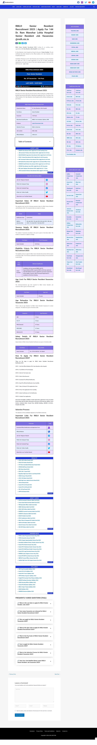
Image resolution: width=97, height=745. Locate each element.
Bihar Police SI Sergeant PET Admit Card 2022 (29, 520)
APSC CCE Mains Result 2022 (25, 478)
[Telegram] (93, 2)
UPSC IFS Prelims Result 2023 (26, 462)
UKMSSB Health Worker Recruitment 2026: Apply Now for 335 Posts (34, 164)
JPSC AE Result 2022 (23, 482)
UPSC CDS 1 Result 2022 (24, 471)
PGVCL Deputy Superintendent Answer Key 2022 (30, 540)
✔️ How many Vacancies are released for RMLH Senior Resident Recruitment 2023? (32, 612)
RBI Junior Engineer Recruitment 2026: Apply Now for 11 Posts (33, 168)
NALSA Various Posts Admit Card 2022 (28, 524)
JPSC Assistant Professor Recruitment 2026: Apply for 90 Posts (33, 170)
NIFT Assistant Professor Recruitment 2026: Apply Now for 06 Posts (34, 159)
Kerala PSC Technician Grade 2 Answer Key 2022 (30, 547)
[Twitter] (85, 2)
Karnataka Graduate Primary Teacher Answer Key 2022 (31, 542)
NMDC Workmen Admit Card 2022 (26, 507)
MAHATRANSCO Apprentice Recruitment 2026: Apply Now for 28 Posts (35, 155)
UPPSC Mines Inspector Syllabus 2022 (27, 575)
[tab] (34, 603)
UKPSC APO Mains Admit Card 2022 (27, 522)
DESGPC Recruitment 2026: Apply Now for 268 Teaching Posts (33, 150)
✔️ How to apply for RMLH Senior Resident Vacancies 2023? (30, 645)
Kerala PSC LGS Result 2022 (25, 487)
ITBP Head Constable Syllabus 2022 (27, 569)
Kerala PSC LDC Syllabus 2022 (26, 571)
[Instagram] (82, 2)
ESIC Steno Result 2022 (24, 469)
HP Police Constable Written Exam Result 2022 (29, 464)
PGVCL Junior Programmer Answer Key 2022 (29, 535)
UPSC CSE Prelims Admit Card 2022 (27, 509)
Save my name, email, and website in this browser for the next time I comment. (34, 711)
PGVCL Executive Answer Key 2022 (27, 538)
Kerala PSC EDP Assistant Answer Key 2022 (29, 555)
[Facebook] (78, 2)
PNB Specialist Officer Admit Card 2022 (28, 504)
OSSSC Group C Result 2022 (25, 476)
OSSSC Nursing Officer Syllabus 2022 (27, 582)
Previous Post (12, 674)
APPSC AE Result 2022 (24, 491)
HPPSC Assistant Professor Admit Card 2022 (29, 500)
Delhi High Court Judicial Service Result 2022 (29, 480)
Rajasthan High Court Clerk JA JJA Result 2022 (29, 473)
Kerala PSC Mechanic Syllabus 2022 (27, 584)
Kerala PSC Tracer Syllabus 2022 (26, 573)
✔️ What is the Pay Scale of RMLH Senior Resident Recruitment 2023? (33, 636)
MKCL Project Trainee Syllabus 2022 (27, 587)
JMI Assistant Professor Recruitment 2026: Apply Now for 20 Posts (34, 152)
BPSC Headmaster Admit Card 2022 (27, 518)
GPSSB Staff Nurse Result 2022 (26, 467)
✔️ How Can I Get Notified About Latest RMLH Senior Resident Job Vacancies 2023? (31, 661)
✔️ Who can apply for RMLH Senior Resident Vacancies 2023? (31, 620)
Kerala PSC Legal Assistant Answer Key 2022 (29, 551)
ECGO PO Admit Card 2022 (25, 516)
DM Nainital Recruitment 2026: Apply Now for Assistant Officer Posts (34, 161)
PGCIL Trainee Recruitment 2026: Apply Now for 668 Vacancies (33, 157)
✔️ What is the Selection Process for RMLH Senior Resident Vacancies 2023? (33, 653)
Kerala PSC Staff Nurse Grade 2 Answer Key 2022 (30, 549)
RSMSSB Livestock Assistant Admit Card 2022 (29, 511)
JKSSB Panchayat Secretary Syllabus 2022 (28, 580)
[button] (94, 7)
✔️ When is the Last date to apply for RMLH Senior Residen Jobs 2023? (33, 603)
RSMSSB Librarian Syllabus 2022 (26, 591)
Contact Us (63, 731)
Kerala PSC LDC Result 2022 (25, 484)
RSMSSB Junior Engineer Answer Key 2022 (28, 553)
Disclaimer (33, 731)
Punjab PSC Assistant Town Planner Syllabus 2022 (30, 578)
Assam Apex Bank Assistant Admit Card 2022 (29, 502)
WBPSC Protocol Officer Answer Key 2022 (28, 558)
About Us (57, 731)
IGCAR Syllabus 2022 (23, 589)
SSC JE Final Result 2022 (24, 489)
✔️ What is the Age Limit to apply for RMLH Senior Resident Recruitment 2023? (33, 628)
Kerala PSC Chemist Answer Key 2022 (27, 544)
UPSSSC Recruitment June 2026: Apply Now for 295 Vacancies (33, 166)
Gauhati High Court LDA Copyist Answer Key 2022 (30, 560)
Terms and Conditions (49, 731)
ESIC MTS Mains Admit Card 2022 (26, 527)
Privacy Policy (40, 731)
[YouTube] (89, 2)
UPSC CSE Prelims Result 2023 (26, 460)
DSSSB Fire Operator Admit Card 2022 (27, 513)
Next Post (57, 674)
